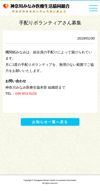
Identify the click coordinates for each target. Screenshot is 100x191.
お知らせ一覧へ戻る (50, 122)
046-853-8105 (26, 94)
